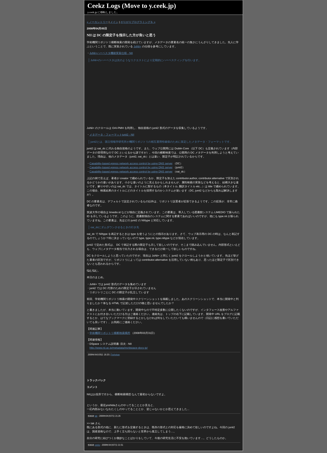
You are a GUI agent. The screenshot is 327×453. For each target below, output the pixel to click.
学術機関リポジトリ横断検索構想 (109, 333)
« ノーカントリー (97, 22)
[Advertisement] (163, 94)
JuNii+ (137, 46)
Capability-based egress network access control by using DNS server (130, 163)
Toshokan (115, 355)
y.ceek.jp (92, 12)
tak (96, 416)
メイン (114, 22)
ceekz (97, 445)
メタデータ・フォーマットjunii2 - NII (111, 134)
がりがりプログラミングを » (138, 22)
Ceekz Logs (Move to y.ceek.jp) (131, 5)
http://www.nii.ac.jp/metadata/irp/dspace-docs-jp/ (118, 347)
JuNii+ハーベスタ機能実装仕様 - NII (111, 53)
